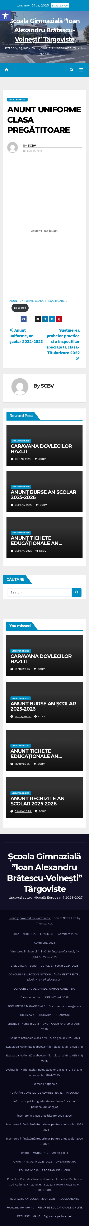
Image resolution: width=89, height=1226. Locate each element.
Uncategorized (17, 99)
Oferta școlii (60, 1152)
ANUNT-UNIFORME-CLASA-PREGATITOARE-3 (38, 300)
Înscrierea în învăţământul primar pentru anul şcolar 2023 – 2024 (44, 1127)
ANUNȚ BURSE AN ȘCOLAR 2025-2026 (43, 494)
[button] (5, 15)
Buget (33, 965)
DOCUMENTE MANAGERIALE (26, 1006)
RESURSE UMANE (28, 1216)
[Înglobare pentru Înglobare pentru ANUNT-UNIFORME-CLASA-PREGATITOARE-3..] (44, 230)
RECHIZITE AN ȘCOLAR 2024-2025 (33, 1198)
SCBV (32, 145)
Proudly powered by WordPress (30, 918)
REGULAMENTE (69, 1198)
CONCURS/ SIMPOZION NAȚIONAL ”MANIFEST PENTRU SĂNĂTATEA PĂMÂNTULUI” (45, 977)
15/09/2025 (23, 716)
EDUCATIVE (45, 1015)
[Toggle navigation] (81, 70)
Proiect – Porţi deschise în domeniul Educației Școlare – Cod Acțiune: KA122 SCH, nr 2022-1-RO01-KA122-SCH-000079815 (44, 1185)
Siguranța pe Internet (58, 1216)
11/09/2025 (23, 763)
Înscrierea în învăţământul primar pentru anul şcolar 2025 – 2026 (44, 1141)
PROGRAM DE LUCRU (56, 1170)
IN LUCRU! (72, 1092)
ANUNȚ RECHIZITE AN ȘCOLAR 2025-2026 (37, 801)
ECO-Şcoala (26, 1015)
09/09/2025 (23, 811)
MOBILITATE (40, 1152)
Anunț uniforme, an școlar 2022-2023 (26, 336)
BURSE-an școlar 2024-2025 (59, 965)
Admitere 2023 (68, 934)
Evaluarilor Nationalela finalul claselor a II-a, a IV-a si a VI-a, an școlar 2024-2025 (44, 1072)
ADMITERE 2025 (44, 942)
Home (15, 934)
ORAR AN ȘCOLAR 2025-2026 (32, 1161)
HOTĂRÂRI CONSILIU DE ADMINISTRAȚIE (36, 1092)
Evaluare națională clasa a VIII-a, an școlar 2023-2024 (44, 1038)
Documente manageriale (65, 1006)
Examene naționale (44, 1083)
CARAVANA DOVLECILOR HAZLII (41, 448)
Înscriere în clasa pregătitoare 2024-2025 (44, 1115)
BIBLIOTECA (19, 965)
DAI (73, 988)
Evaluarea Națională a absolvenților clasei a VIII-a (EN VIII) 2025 (44, 1058)
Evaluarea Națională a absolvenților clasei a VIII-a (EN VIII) (44, 1046)
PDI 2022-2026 (28, 1170)
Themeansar (44, 923)
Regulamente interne (20, 1207)
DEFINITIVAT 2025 (57, 997)
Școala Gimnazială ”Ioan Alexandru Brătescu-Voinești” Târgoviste (44, 30)
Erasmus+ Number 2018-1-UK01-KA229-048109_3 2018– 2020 (45, 1026)
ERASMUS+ (63, 1015)
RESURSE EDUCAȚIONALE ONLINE (60, 1207)
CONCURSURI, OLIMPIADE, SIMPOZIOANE (40, 988)
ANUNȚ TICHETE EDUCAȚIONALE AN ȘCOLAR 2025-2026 (34, 543)
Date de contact (31, 997)
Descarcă (20, 307)
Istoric (25, 1152)
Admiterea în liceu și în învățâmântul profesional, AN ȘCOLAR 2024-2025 (44, 954)
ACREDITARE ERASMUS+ (39, 934)
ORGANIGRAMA (66, 1161)
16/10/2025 (23, 669)
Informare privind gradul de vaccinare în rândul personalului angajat (44, 1104)
